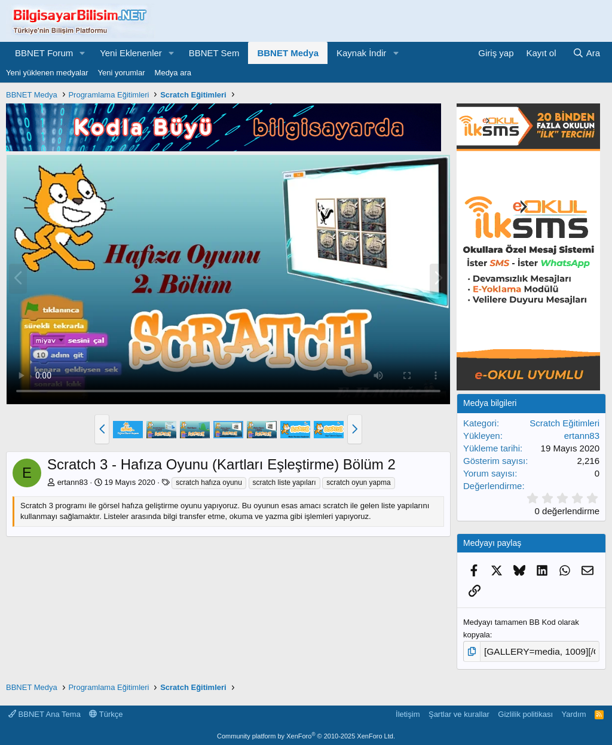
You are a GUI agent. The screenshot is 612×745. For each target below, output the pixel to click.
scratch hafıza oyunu (209, 482)
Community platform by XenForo (306, 734)
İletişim (408, 711)
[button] (82, 53)
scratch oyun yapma (358, 482)
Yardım (574, 711)
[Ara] (586, 53)
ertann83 (72, 482)
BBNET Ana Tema (44, 711)
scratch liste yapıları (284, 482)
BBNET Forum (44, 53)
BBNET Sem (214, 53)
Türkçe (106, 711)
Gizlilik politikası (525, 711)
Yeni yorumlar (121, 72)
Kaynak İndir (361, 53)
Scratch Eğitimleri (564, 423)
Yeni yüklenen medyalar (47, 72)
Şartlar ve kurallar (459, 711)
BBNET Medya (288, 53)
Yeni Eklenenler (131, 53)
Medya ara (173, 72)
